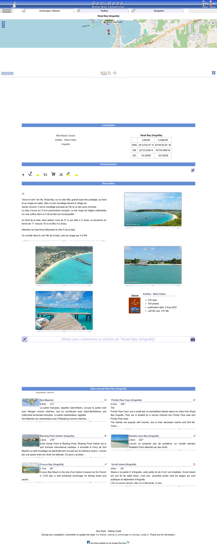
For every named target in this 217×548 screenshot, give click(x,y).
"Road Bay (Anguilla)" (108, 339)
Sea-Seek (108, 3)
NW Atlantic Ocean (65, 135)
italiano (205, 6)
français (213, 2)
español (213, 6)
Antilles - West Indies (65, 140)
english (205, 2)
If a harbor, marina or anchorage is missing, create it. (122, 534)
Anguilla (66, 144)
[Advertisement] (108, 99)
